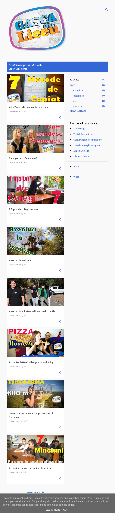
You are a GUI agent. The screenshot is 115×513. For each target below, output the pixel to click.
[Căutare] (106, 9)
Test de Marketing (83, 134)
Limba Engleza (81, 151)
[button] (60, 117)
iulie (74, 101)
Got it (67, 509)
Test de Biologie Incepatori (87, 145)
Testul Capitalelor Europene (87, 139)
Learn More (53, 509)
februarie (77, 106)
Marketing (79, 128)
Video (76, 177)
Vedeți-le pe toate (18, 69)
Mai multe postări (35, 492)
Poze (76, 166)
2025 (72, 85)
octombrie (77, 90)
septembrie (78, 95)
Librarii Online (81, 156)
